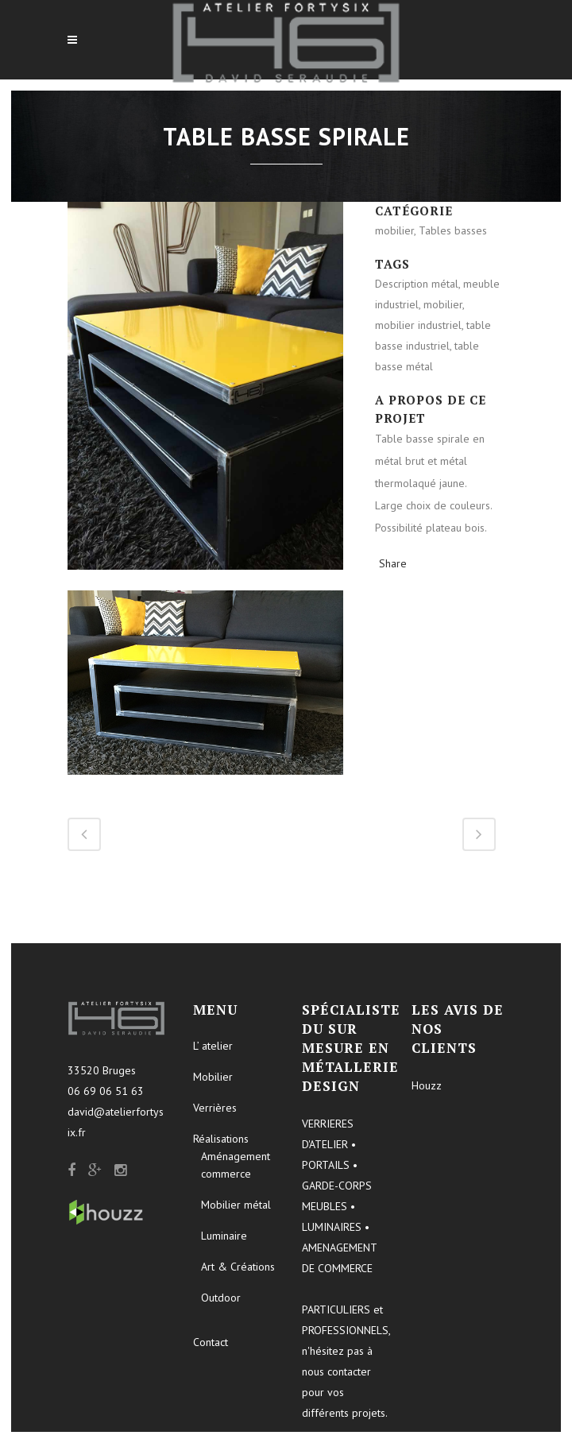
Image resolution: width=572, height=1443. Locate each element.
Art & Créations (238, 1266)
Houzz (427, 1085)
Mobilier (213, 1077)
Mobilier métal (236, 1204)
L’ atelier (213, 1046)
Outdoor (221, 1297)
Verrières (215, 1108)
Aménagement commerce (235, 1165)
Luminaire (224, 1235)
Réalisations (221, 1139)
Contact (210, 1342)
